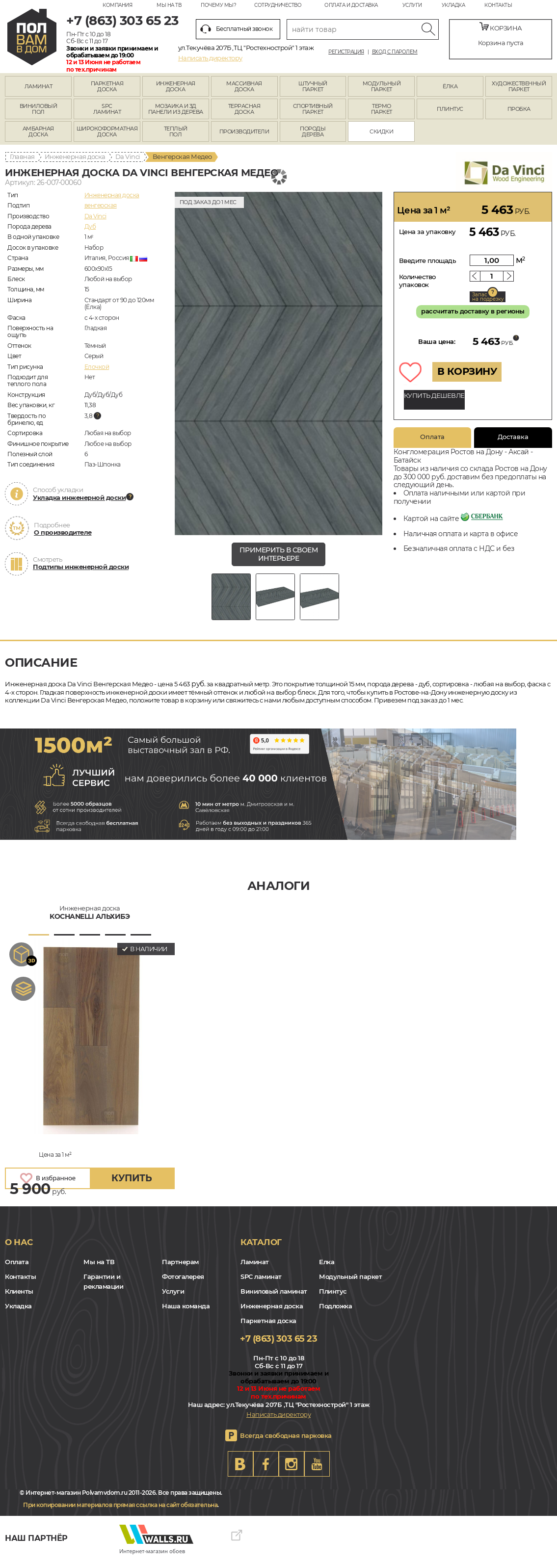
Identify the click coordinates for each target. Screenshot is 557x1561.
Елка (326, 1262)
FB (266, 1464)
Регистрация (346, 52)
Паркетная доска (268, 1321)
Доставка (513, 437)
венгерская (100, 205)
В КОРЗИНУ (467, 371)
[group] (279, 363)
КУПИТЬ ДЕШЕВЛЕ (434, 395)
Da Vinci (127, 156)
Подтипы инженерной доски (81, 567)
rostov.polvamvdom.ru (31, 37)
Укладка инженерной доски (79, 497)
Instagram (291, 1464)
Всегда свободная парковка (286, 1435)
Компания (117, 5)
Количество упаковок (417, 280)
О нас (19, 1242)
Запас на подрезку (488, 296)
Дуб (90, 226)
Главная (22, 156)
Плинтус (333, 1291)
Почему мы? (218, 5)
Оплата (432, 437)
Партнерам (180, 1262)
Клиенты (19, 1291)
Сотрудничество (277, 5)
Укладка (453, 5)
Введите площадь (427, 260)
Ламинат (254, 1262)
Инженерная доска (75, 156)
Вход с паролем (395, 52)
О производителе (63, 532)
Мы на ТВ (169, 5)
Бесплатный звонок (236, 29)
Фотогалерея (183, 1276)
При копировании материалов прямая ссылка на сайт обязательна (120, 1505)
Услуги (412, 5)
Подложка (335, 1306)
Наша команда (186, 1306)
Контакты (498, 5)
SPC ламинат (261, 1276)
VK (240, 1464)
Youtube (317, 1464)
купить (131, 1178)
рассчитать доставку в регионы (473, 311)
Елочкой (96, 366)
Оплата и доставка (351, 5)
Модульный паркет (350, 1276)
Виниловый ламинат (273, 1291)
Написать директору (210, 58)
